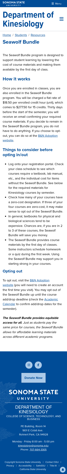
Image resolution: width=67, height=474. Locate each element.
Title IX (53, 465)
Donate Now (33, 377)
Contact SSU (52, 462)
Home (7, 35)
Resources (38, 35)
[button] (63, 470)
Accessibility (25, 465)
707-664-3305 (38, 450)
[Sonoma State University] (14, 3)
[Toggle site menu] (61, 19)
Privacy (10, 465)
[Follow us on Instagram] (29, 365)
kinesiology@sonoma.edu (33, 446)
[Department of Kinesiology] (31, 19)
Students (21, 35)
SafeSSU (41, 465)
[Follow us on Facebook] (38, 365)
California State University (33, 469)
